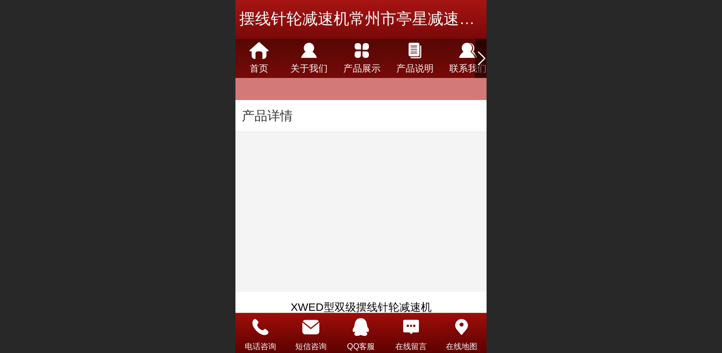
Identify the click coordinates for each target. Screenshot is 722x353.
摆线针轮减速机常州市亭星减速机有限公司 (388, 18)
